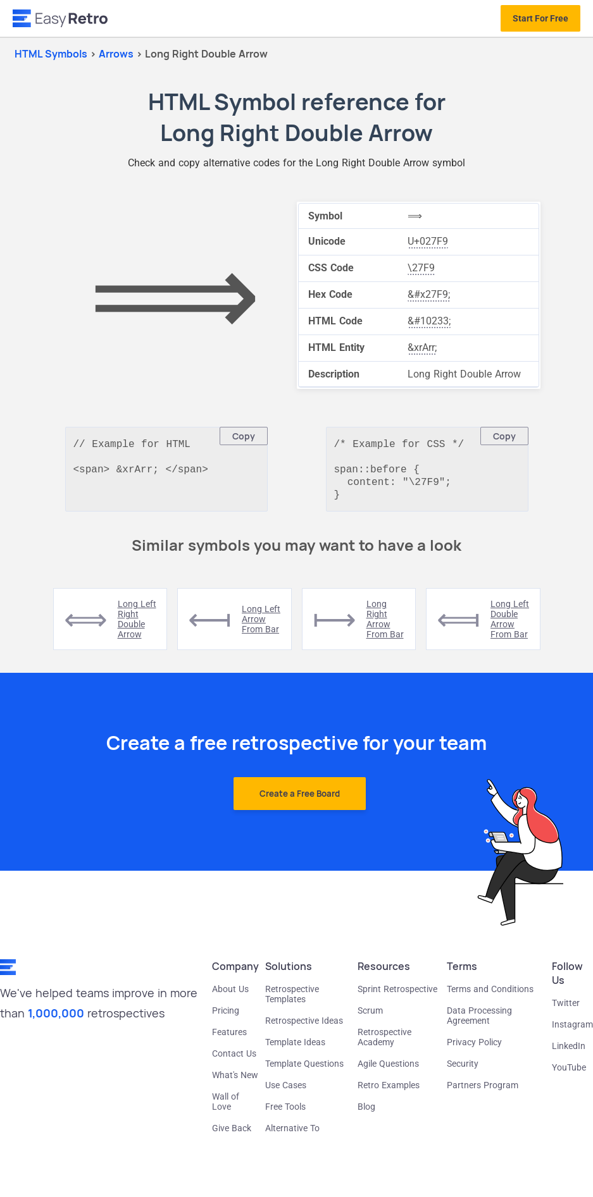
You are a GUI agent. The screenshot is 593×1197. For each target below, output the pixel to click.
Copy (243, 436)
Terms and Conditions (490, 995)
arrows (117, 54)
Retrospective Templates (292, 1000)
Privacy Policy (474, 1048)
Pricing (225, 1017)
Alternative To (292, 1134)
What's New (235, 1081)
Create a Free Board (299, 800)
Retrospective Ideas (304, 1027)
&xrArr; (422, 347)
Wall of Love (225, 1108)
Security (462, 1070)
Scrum (370, 1017)
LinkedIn (568, 1052)
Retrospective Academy (384, 1043)
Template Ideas (295, 1048)
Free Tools (285, 1113)
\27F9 (421, 268)
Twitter (566, 1009)
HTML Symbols (51, 54)
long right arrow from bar (385, 625)
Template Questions (304, 1070)
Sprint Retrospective (397, 995)
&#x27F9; (429, 294)
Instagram (572, 1031)
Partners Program (482, 1091)
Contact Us (234, 1060)
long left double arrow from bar (509, 625)
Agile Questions (388, 1070)
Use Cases (285, 1091)
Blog (366, 1113)
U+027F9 (428, 241)
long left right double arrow (137, 625)
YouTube (569, 1074)
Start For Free (540, 18)
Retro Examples (389, 1091)
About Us (230, 995)
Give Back (231, 1134)
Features (229, 1038)
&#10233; (429, 321)
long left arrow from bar (261, 625)
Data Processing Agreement (479, 1022)
